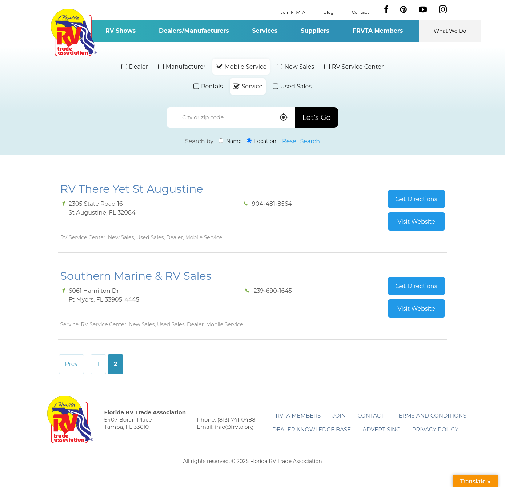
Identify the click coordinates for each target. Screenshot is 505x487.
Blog (329, 11)
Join (339, 415)
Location (261, 141)
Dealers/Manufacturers (194, 30)
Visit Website (416, 221)
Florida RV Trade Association (74, 32)
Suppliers (315, 30)
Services (265, 30)
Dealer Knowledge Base (311, 429)
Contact (360, 11)
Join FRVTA (293, 11)
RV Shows (120, 30)
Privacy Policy (435, 429)
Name (230, 141)
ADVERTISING (381, 429)
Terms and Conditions (431, 415)
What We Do (450, 31)
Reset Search (301, 141)
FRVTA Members (378, 30)
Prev (71, 363)
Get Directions (416, 199)
